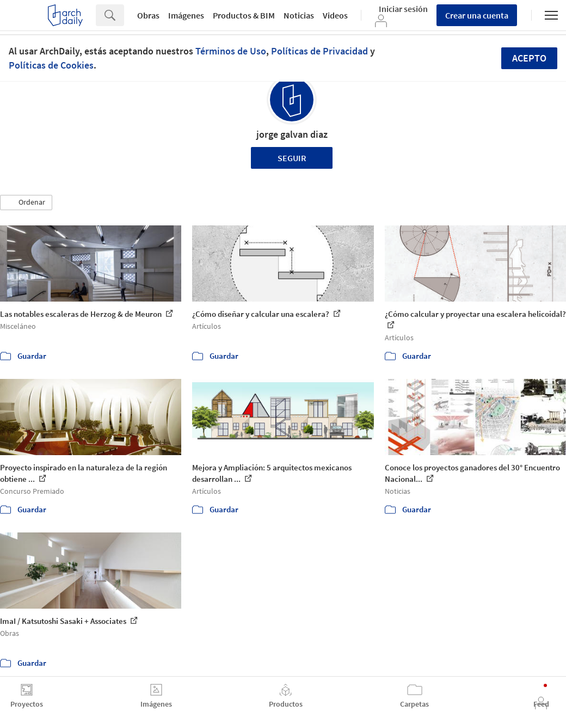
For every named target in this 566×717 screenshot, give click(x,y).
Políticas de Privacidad (319, 51)
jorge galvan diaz (292, 134)
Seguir (292, 157)
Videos (335, 15)
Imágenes (186, 15)
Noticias (299, 15)
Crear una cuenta (476, 15)
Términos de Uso (230, 51)
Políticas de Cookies (51, 65)
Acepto (529, 58)
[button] (26, 202)
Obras (148, 15)
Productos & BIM (244, 15)
